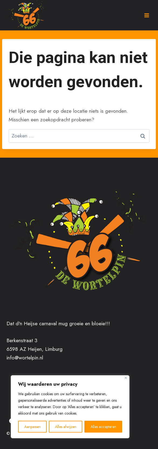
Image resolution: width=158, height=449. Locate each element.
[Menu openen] (146, 15)
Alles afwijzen (65, 426)
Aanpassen (32, 426)
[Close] (126, 378)
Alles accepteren (103, 426)
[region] (70, 406)
